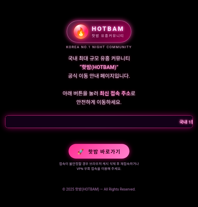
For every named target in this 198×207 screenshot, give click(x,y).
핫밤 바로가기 (99, 152)
